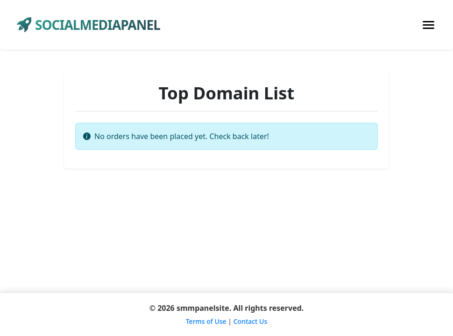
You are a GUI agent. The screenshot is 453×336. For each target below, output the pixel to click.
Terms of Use (206, 321)
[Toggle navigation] (428, 25)
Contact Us (251, 321)
